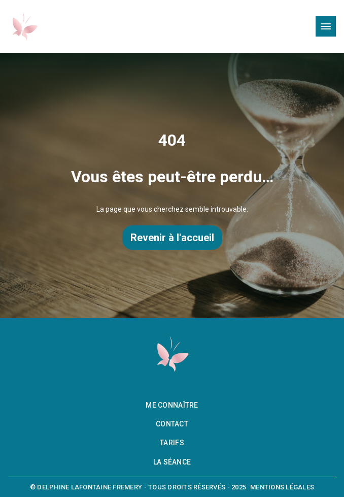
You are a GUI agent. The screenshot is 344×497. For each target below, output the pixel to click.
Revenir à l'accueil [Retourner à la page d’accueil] (172, 237)
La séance (172, 462)
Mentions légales (282, 487)
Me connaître (172, 405)
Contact (172, 424)
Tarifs (172, 443)
